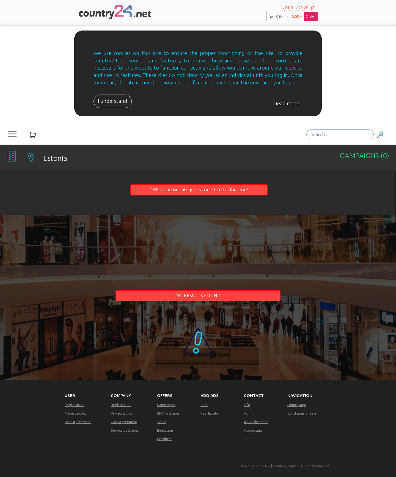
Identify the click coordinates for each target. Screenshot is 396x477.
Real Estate (209, 413)
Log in (287, 7)
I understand (112, 101)
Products (164, 439)
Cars (204, 405)
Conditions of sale (301, 413)
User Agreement (78, 422)
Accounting (253, 430)
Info (247, 405)
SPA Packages (168, 413)
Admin (249, 413)
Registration (74, 405)
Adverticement (256, 422)
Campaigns (166, 405)
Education (165, 430)
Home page (296, 405)
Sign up (302, 7)
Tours (161, 422)
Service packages (125, 430)
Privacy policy (75, 413)
